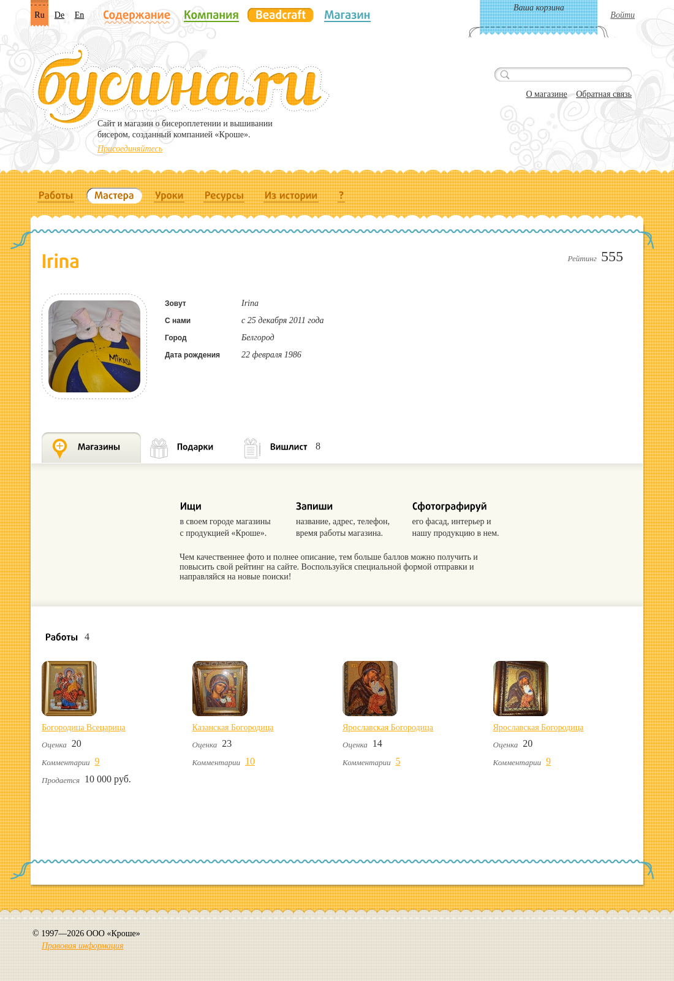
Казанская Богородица (233, 727)
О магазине (546, 94)
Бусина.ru (181, 86)
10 (250, 761)
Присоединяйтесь (129, 148)
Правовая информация (82, 945)
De (59, 15)
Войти (622, 15)
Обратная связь (604, 94)
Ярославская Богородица (388, 727)
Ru (39, 15)
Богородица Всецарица (84, 727)
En (80, 15)
